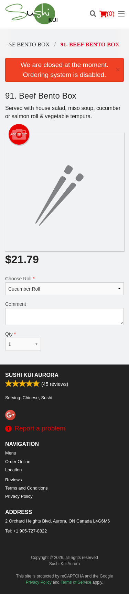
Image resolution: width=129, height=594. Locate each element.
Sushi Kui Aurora (31, 375)
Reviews (13, 479)
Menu (10, 453)
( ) (107, 14)
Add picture (19, 134)
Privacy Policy (19, 496)
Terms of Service (76, 582)
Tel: (26, 531)
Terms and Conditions (26, 488)
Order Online (17, 461)
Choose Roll (64, 285)
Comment (64, 313)
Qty (23, 340)
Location (13, 469)
